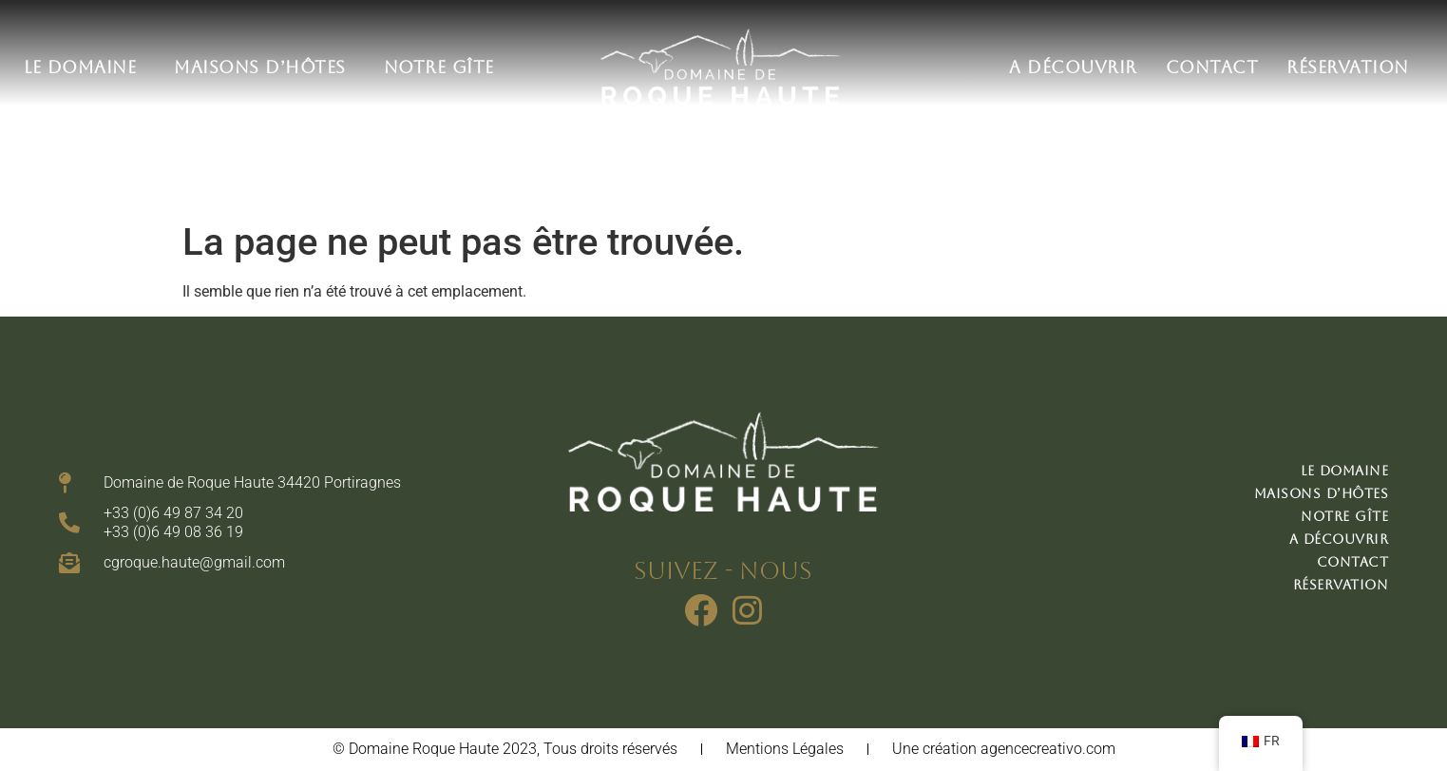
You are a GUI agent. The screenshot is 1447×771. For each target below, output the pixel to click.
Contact (1212, 67)
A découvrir (1073, 67)
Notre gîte (439, 67)
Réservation (1347, 67)
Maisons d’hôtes (264, 67)
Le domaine (84, 67)
